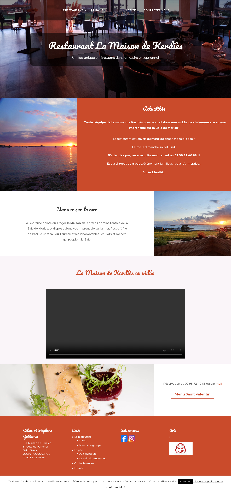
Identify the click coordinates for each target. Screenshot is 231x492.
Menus (83, 440)
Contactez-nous (164, 10)
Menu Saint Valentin (192, 394)
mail (219, 383)
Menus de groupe (90, 445)
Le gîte (139, 10)
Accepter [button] (185, 481)
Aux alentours (87, 453)
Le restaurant (64, 10)
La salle (89, 10)
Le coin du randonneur (93, 458)
